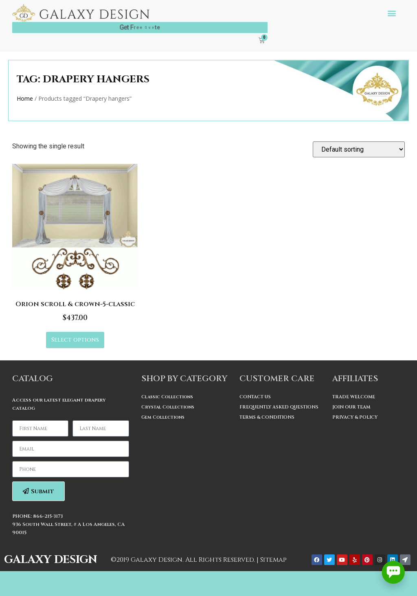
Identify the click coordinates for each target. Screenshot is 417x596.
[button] (392, 13)
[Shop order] (359, 149)
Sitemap (273, 559)
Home (25, 98)
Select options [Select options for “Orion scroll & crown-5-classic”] (75, 340)
